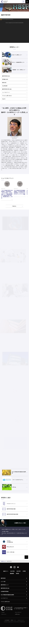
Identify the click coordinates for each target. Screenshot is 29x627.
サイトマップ (4, 614)
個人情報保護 (7, 620)
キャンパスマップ (18, 612)
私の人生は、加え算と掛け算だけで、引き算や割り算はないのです (14, 534)
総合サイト (5, 571)
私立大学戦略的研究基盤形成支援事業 (7, 594)
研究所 (17, 573)
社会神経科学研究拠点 (5, 591)
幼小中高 (12, 571)
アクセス (3, 612)
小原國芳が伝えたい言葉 (20, 523)
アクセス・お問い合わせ (23, 4)
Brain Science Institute (23, 6)
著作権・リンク (13, 620)
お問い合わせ (17, 614)
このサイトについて (20, 620)
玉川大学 (19, 571)
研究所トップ (3, 561)
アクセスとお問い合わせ (5, 601)
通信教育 (12, 573)
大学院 (24, 571)
